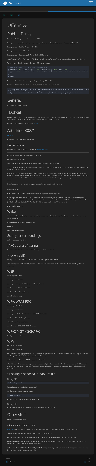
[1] (8, 135)
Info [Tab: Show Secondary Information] (24, 9)
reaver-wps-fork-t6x (43, 149)
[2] (10, 135)
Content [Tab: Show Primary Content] (72, 9)
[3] (12, 135)
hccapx (36, 123)
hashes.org (10, 429)
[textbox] (49, 72)
